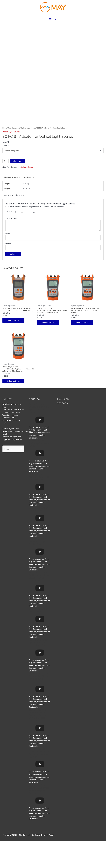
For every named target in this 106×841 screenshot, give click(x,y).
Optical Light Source (28, 128)
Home (4, 128)
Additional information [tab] (12, 177)
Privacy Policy (48, 835)
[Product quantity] (5, 161)
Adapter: (6, 145)
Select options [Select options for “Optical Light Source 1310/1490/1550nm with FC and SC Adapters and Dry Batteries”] (82, 322)
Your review (12, 218)
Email (8, 243)
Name (8, 233)
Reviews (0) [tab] (29, 177)
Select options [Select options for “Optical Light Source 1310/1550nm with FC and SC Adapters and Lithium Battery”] (13, 320)
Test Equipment (14, 128)
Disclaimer (36, 835)
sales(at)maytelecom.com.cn (19, 431)
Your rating (11, 211)
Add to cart (17, 161)
